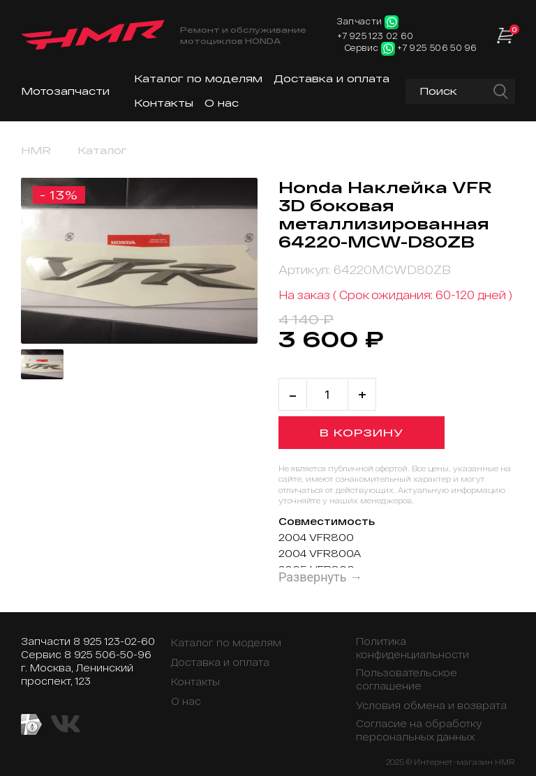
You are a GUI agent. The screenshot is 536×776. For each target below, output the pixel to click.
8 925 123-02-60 (114, 641)
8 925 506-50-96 (107, 654)
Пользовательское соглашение (406, 679)
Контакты (163, 103)
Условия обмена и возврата (431, 705)
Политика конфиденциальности (412, 647)
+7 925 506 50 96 (437, 47)
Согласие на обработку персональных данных (419, 730)
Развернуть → (320, 577)
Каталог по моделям (198, 78)
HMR (36, 150)
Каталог (102, 150)
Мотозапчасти (65, 91)
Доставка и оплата (331, 78)
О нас (221, 103)
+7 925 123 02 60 (375, 35)
